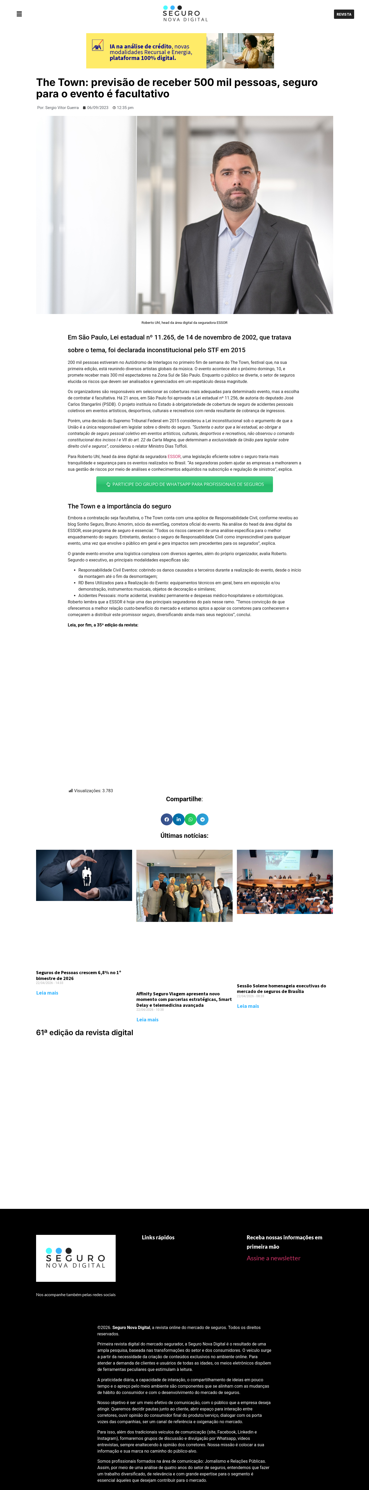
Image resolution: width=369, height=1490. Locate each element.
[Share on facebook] (167, 819)
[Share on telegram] (203, 819)
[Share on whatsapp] (191, 819)
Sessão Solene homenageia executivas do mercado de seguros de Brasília (281, 989)
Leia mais (47, 992)
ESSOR (174, 456)
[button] (69, 14)
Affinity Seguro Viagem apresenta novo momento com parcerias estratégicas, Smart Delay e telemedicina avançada (184, 999)
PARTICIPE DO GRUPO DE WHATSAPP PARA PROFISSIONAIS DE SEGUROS (184, 484)
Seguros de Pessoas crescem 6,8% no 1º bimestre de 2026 (78, 975)
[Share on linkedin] (179, 819)
